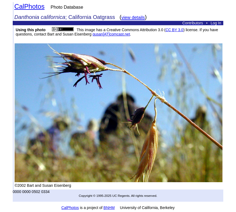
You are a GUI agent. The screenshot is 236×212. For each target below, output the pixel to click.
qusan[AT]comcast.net (111, 34)
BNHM (108, 207)
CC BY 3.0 (174, 30)
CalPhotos (29, 6)
